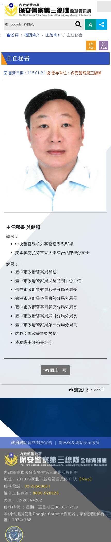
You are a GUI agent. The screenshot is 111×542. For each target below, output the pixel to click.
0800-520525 (46, 524)
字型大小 (90, 24)
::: (1, 3)
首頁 (12, 35)
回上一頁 (55, 370)
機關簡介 (32, 35)
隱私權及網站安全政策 (79, 473)
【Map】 (85, 510)
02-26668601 (38, 517)
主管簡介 (53, 35)
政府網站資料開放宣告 (31, 473)
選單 (104, 6)
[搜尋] (38, 24)
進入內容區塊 (12, 3)
